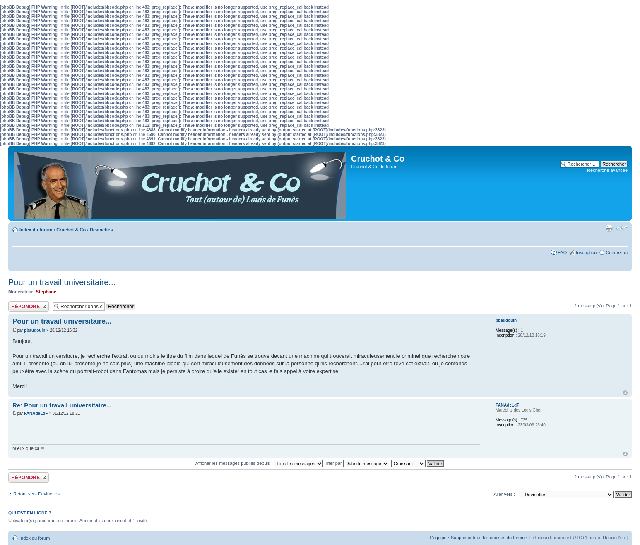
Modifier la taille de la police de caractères (622, 228)
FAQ (562, 252)
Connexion (617, 252)
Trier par (357, 463)
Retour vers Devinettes (36, 493)
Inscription (586, 252)
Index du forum (35, 229)
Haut (625, 392)
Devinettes (101, 229)
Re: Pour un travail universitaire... (61, 405)
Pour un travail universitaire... (61, 282)
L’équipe (438, 537)
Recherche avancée (607, 170)
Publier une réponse (28, 306)
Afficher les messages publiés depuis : (259, 463)
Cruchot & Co (71, 229)
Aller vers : (504, 494)
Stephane (46, 291)
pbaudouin (34, 330)
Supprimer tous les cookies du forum (488, 537)
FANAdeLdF (36, 413)
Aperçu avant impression (609, 228)
